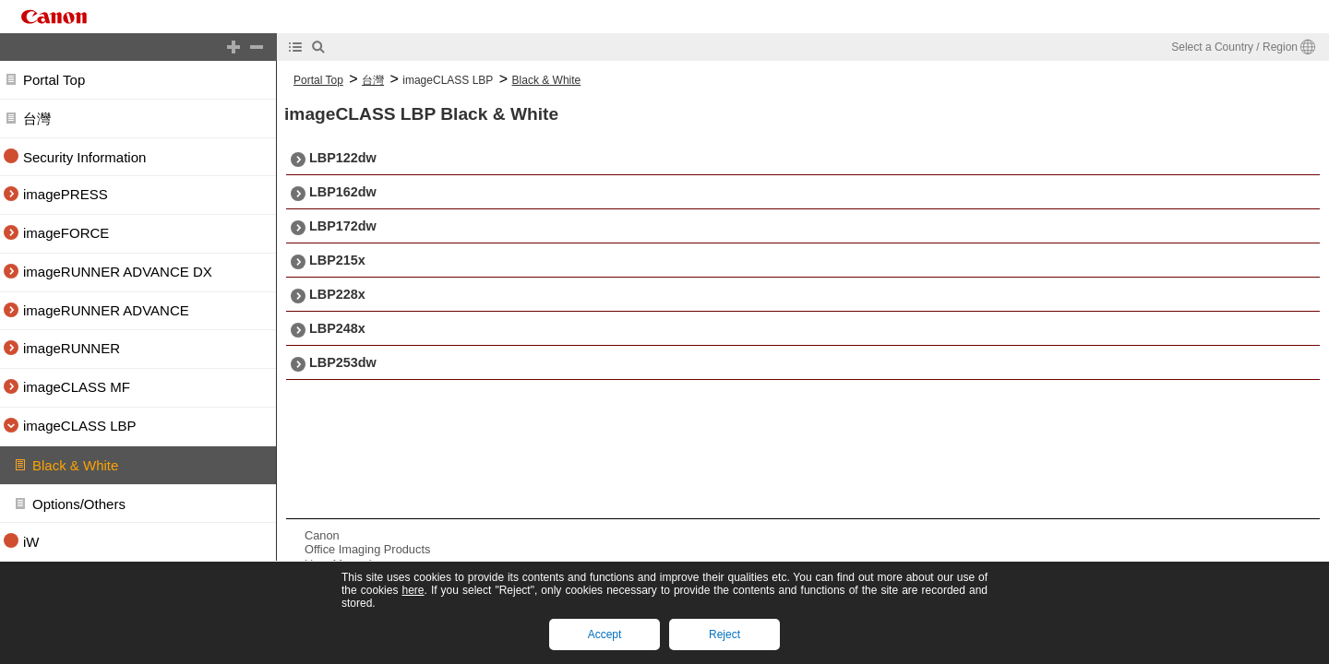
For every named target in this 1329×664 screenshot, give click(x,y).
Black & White (75, 465)
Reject (724, 634)
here (412, 590)
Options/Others (79, 504)
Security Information (84, 157)
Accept (605, 634)
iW (31, 543)
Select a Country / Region (1234, 47)
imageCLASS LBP (447, 80)
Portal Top (54, 80)
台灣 (37, 118)
